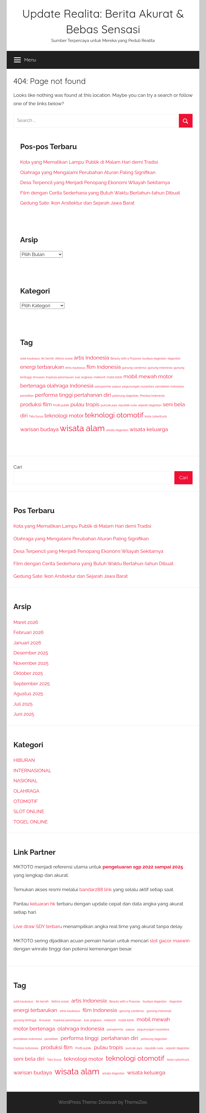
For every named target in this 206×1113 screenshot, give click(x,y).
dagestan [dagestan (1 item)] (174, 358)
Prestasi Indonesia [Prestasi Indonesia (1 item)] (152, 395)
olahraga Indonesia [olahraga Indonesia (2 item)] (70, 385)
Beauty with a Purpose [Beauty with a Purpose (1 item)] (126, 358)
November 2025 (30, 663)
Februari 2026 (28, 632)
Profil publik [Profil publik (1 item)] (61, 405)
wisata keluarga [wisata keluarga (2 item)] (149, 429)
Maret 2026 (25, 622)
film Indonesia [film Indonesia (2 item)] (103, 367)
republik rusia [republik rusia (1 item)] (127, 405)
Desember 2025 (30, 653)
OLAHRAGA (26, 791)
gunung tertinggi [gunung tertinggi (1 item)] (24, 1020)
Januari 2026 (27, 642)
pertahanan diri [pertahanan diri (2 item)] (92, 395)
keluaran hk (42, 904)
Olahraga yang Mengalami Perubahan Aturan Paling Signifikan (88, 172)
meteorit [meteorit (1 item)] (100, 377)
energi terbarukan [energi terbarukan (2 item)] (42, 367)
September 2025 (31, 683)
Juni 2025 (23, 714)
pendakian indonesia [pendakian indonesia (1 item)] (169, 386)
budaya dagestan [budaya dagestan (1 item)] (154, 358)
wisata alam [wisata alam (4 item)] (82, 428)
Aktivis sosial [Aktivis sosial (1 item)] (63, 358)
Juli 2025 (22, 704)
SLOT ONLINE (28, 811)
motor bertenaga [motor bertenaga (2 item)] (34, 1028)
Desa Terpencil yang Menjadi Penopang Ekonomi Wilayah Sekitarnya (95, 182)
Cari (17, 467)
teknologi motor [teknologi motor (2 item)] (64, 415)
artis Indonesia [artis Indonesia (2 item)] (91, 357)
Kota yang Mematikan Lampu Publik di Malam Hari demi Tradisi (89, 162)
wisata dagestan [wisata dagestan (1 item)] (117, 430)
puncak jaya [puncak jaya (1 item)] (109, 405)
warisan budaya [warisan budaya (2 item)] (39, 429)
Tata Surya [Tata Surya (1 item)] (36, 416)
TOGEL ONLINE (30, 822)
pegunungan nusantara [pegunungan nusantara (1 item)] (138, 386)
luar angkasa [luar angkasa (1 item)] (83, 377)
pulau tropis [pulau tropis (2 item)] (84, 404)
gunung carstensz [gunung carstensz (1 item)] (134, 367)
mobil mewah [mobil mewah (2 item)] (140, 376)
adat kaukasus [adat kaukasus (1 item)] (30, 358)
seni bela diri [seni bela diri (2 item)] (29, 1059)
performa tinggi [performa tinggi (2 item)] (54, 395)
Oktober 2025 (28, 673)
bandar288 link (95, 889)
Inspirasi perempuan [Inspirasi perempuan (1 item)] (60, 377)
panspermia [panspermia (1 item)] (103, 386)
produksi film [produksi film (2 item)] (36, 404)
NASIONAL (25, 780)
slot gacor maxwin (170, 940)
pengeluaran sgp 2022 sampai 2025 (142, 867)
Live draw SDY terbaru (37, 926)
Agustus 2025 (28, 693)
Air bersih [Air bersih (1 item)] (47, 358)
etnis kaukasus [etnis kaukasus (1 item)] (75, 367)
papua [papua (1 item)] (116, 386)
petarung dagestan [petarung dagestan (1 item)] (125, 395)
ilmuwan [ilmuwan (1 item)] (39, 377)
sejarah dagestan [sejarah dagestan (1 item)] (149, 405)
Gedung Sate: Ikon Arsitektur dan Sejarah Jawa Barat (77, 203)
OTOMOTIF (25, 801)
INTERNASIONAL (32, 770)
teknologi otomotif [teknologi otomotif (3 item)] (114, 415)
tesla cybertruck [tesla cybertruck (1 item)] (156, 416)
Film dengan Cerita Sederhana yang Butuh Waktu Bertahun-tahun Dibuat (100, 193)
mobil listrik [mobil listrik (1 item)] (114, 377)
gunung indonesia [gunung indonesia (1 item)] (160, 367)
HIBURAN (24, 760)
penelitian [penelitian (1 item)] (27, 395)
